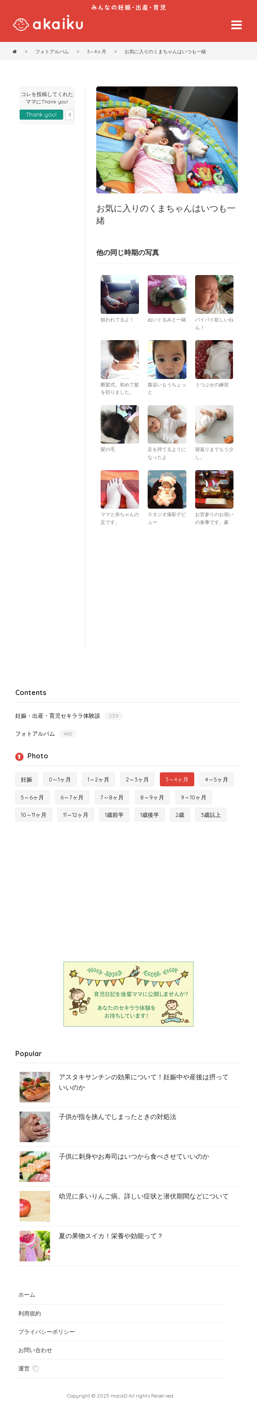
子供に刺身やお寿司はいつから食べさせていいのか (134, 1156)
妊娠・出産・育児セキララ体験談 (69, 716)
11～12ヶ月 (75, 814)
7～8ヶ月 (112, 797)
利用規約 (29, 1313)
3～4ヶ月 (177, 779)
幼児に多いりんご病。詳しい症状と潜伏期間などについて (144, 1196)
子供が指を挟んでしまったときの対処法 (117, 1116)
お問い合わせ (35, 1349)
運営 (28, 1368)
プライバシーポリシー (46, 1331)
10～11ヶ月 (34, 814)
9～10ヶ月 (193, 797)
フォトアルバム (46, 734)
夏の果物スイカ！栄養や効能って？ (111, 1236)
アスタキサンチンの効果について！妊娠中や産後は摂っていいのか (144, 1082)
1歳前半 (114, 814)
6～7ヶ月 (72, 797)
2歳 (180, 814)
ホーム (26, 1294)
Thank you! (41, 114)
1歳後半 (149, 814)
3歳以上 (211, 814)
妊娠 (26, 779)
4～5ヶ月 (216, 779)
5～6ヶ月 (32, 797)
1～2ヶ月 (98, 779)
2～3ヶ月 (137, 779)
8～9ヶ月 (152, 797)
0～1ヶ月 (60, 779)
